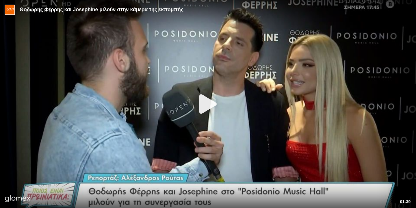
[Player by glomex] (18, 199)
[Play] (208, 104)
